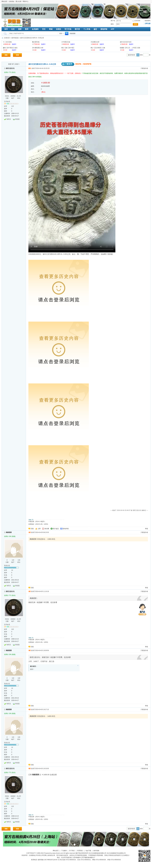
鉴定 (95, 29)
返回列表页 (131, 55)
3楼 (29, 650)
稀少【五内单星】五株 (98, 48)
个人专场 (86, 29)
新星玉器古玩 (10, 68)
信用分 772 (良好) (10, 72)
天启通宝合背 (95, 42)
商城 (50, 29)
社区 (13, 29)
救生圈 (47, 528)
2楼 (29, 591)
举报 (146, 528)
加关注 (9, 119)
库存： (33, 89)
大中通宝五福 (65, 42)
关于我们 (72, 850)
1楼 (29, 532)
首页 (6, 29)
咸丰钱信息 (15, 38)
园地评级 (104, 29)
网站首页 (4, 1)
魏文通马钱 (35, 42)
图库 (26, 29)
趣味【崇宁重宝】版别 (10, 48)
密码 (112, 24)
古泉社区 (12, 23)
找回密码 (147, 20)
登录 (135, 24)
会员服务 (35, 29)
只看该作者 (144, 68)
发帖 (6, 55)
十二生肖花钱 (7, 42)
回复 (17, 55)
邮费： (33, 86)
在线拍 (58, 29)
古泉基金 (11, 1)
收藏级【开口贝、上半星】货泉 (130, 48)
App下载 (88, 850)
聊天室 (77, 29)
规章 (20, 29)
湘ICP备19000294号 (82, 853)
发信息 (17, 119)
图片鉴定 (56, 528)
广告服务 (64, 850)
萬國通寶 (9, 532)
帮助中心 (25, 1)
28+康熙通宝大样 (37, 48)
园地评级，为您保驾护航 (76, 64)
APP (112, 29)
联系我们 (80, 850)
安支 (44, 29)
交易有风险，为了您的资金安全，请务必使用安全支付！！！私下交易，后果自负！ (55, 73)
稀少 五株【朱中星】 (68, 48)
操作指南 (96, 850)
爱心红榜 (18, 1)
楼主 (29, 68)
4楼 (29, 709)
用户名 (113, 20)
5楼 (29, 768)
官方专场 (68, 29)
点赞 (39, 528)
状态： (33, 92)
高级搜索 (72, 33)
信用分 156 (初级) (10, 536)
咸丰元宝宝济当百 (125, 42)
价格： (33, 83)
